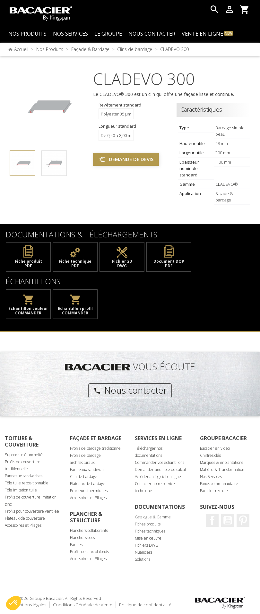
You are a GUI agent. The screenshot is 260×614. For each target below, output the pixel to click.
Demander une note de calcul (160, 469)
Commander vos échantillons (159, 462)
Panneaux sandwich (87, 469)
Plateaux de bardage (87, 483)
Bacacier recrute (214, 490)
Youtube (227, 520)
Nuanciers (143, 552)
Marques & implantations (221, 462)
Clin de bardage (83, 476)
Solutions (142, 559)
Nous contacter (130, 390)
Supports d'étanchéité (24, 454)
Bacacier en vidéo (215, 448)
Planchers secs (82, 537)
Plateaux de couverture (25, 518)
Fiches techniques (150, 531)
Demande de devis (126, 159)
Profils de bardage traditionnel (96, 448)
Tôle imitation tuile (21, 490)
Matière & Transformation (222, 469)
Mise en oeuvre (148, 538)
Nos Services (211, 476)
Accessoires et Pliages (23, 525)
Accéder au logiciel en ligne (158, 476)
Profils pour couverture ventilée (32, 511)
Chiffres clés (210, 455)
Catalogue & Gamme (153, 517)
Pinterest (243, 520)
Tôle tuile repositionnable (26, 483)
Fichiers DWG (146, 545)
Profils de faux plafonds (89, 551)
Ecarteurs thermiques (89, 490)
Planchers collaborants (89, 530)
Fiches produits (147, 524)
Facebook (212, 520)
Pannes (76, 544)
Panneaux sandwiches (23, 476)
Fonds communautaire (219, 483)
